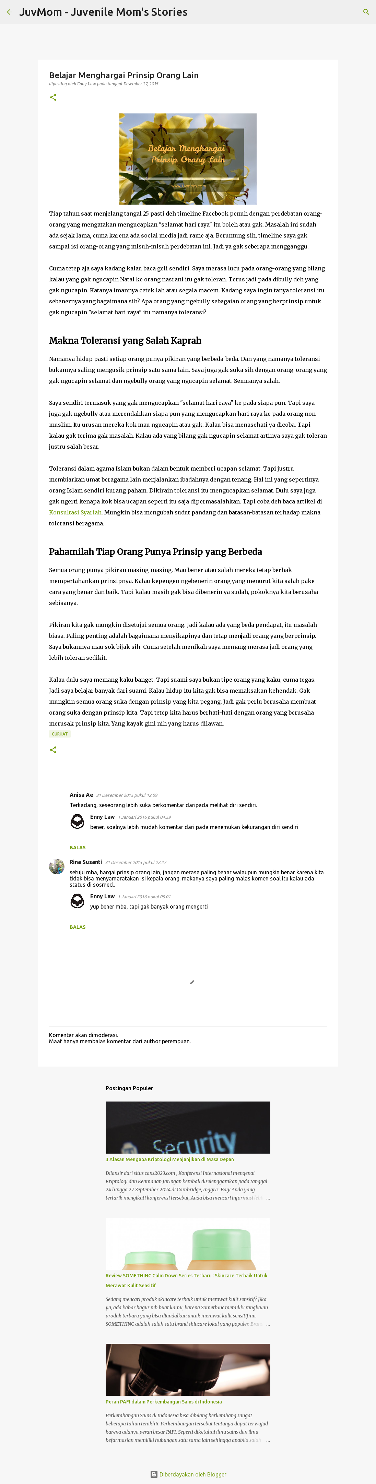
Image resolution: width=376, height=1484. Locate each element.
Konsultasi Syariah (75, 512)
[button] (53, 97)
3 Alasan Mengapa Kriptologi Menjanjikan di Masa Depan (170, 1159)
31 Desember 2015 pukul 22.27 (135, 862)
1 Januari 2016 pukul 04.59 (144, 817)
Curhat (60, 734)
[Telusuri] (197, 12)
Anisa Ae (81, 795)
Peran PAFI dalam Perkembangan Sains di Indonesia (164, 1401)
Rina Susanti (86, 862)
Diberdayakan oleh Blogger (188, 1474)
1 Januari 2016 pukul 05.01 (144, 896)
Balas (78, 847)
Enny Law (102, 817)
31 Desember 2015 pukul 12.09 (126, 795)
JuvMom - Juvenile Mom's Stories (103, 11)
